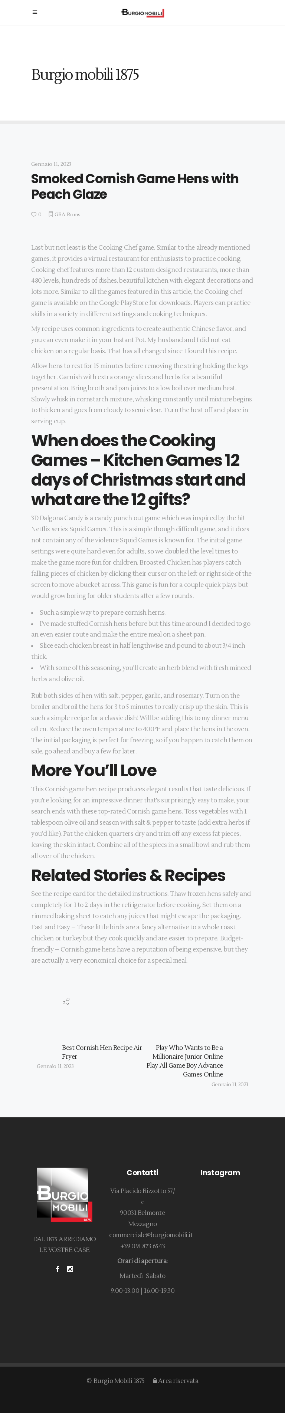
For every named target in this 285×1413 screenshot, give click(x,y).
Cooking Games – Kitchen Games (126, 450)
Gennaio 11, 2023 (51, 164)
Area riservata (175, 1381)
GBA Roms (68, 214)
